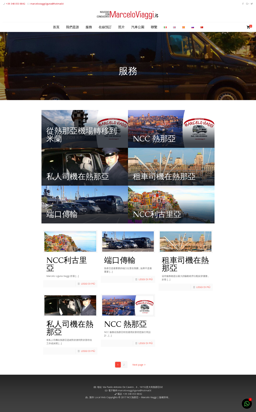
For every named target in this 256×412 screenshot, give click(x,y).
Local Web (100, 397)
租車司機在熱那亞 (164, 176)
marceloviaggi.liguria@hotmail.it (47, 3)
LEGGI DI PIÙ (88, 283)
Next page (139, 364)
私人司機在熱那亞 (77, 176)
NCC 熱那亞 (154, 138)
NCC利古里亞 (157, 214)
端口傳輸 (62, 214)
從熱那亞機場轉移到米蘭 (81, 135)
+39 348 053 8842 (15, 3)
